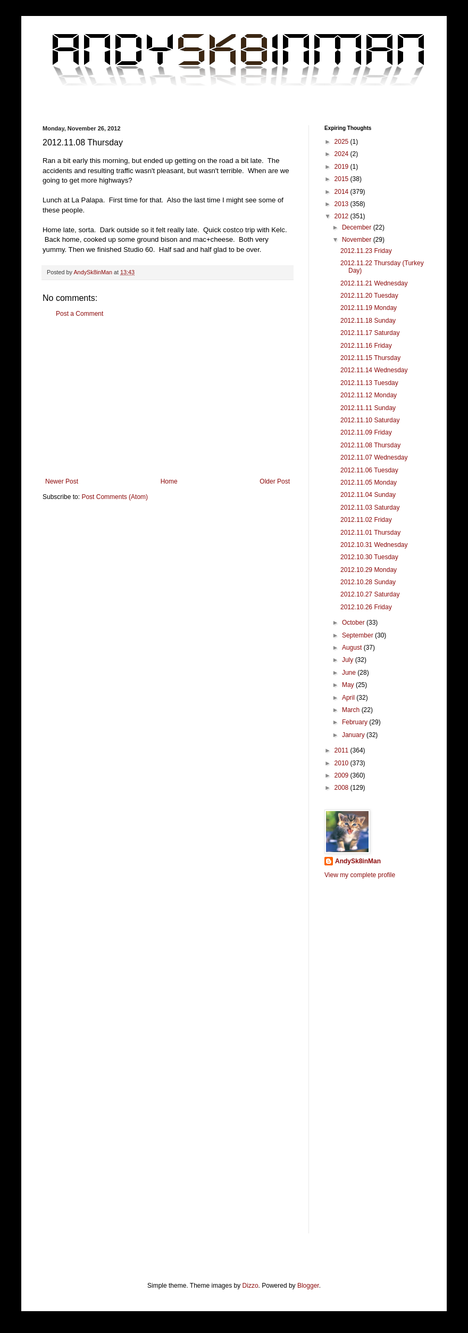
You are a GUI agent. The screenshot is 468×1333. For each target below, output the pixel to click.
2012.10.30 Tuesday (369, 557)
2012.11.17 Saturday (369, 333)
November (357, 239)
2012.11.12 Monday (368, 395)
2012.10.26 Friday (366, 607)
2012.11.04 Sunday (368, 494)
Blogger (308, 1285)
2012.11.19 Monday (368, 308)
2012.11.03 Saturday (369, 507)
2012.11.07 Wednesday (374, 457)
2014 (342, 191)
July (348, 660)
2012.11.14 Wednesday (374, 370)
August (353, 647)
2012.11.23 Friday (366, 251)
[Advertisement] (167, 397)
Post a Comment (79, 313)
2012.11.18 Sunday (368, 320)
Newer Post (61, 481)
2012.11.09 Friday (366, 432)
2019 (342, 166)
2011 (342, 750)
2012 (342, 216)
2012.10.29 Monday (368, 570)
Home (169, 481)
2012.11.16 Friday (366, 345)
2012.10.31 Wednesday (374, 545)
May (349, 685)
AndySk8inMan (358, 861)
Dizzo (250, 1285)
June (349, 672)
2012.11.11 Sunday (368, 408)
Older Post (275, 481)
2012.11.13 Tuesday (369, 383)
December (357, 227)
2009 (342, 775)
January (354, 735)
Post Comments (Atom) (114, 497)
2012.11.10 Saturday (369, 420)
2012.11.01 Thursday (370, 532)
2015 (342, 179)
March (352, 710)
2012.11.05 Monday (368, 482)
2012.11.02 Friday (366, 520)
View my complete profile (359, 875)
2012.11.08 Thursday (370, 445)
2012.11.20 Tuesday (369, 295)
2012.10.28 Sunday (368, 582)
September (358, 635)
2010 (342, 763)
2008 (342, 787)
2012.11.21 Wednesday (374, 283)
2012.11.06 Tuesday (369, 470)
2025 (342, 141)
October (354, 622)
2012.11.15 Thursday (370, 358)
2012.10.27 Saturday (369, 594)
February (355, 722)
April (349, 697)
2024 (342, 154)
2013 (342, 204)
